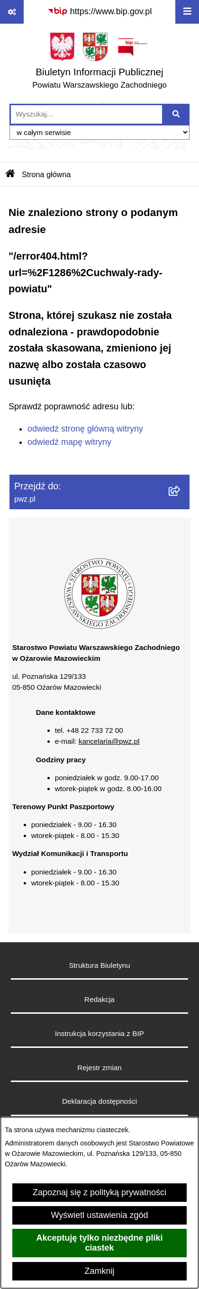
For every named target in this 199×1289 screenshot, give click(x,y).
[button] (99, 626)
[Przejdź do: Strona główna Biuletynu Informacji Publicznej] (10, 174)
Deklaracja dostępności (99, 1101)
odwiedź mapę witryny (69, 442)
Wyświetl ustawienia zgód (99, 1215)
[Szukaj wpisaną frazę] (176, 114)
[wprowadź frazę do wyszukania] (86, 114)
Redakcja (99, 999)
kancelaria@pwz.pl (109, 741)
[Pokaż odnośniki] (12, 12)
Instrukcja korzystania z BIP (99, 1033)
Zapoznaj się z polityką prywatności (99, 1192)
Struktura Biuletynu (99, 965)
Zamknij (99, 1271)
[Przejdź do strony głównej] (99, 63)
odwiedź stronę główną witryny (85, 428)
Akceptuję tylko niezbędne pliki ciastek (99, 1243)
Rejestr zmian (99, 1068)
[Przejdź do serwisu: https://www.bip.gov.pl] (100, 11)
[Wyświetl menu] (187, 12)
